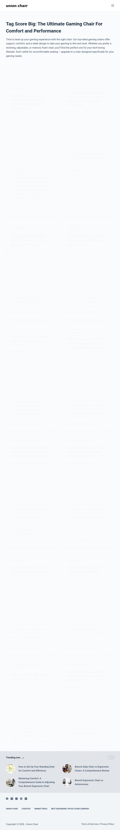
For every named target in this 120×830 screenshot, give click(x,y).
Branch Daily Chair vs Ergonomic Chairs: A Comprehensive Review (92, 768)
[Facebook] (7, 799)
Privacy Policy (107, 824)
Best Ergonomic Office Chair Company (70, 809)
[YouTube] (26, 799)
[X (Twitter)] (12, 799)
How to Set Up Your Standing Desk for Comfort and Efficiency (36, 768)
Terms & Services (89, 824)
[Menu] (112, 5)
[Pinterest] (21, 799)
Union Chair (12, 809)
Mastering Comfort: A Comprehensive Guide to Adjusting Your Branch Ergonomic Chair (36, 782)
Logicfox (26, 809)
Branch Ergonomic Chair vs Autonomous (89, 782)
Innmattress (40, 809)
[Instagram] (16, 799)
